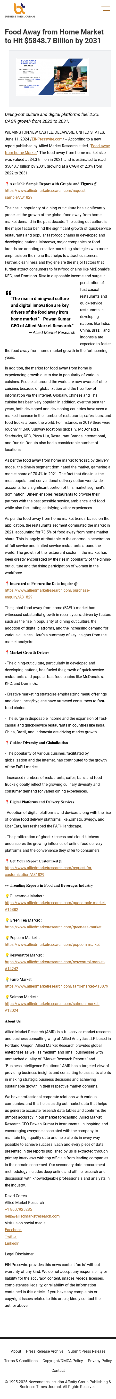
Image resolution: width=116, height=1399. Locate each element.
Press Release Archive (44, 1351)
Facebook (13, 1229)
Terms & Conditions (21, 1360)
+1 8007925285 (18, 1209)
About (16, 1351)
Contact (58, 1370)
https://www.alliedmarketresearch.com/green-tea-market (53, 927)
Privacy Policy (100, 1360)
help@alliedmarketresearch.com (32, 1216)
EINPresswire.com (47, 139)
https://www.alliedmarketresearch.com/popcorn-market (52, 944)
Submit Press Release (86, 1351)
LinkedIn (12, 1243)
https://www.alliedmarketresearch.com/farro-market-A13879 (56, 986)
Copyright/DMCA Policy (62, 1360)
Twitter (11, 1236)
